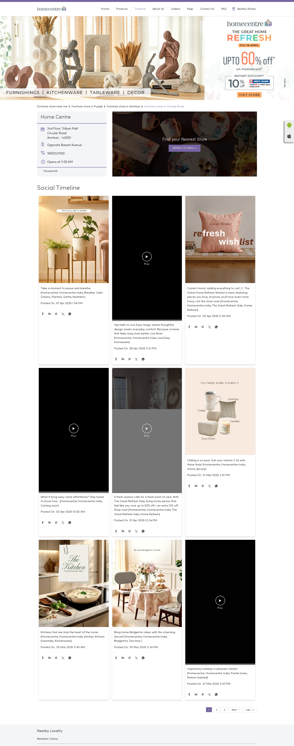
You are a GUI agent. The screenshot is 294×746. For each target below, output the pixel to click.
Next (234, 715)
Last (248, 715)
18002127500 (249, 3)
